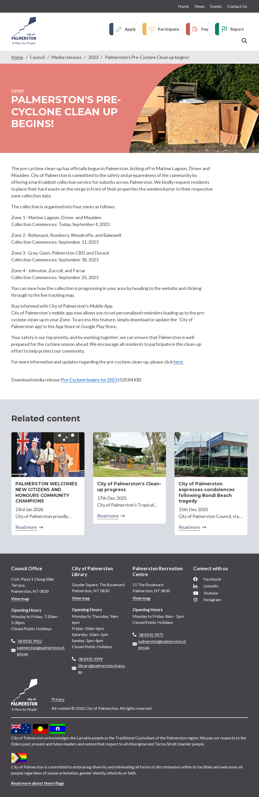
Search (244, 40)
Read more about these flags (38, 781)
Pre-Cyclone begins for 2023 (89, 379)
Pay (204, 29)
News (200, 6)
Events (216, 6)
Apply (130, 29)
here (178, 362)
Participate (168, 29)
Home (183, 6)
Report (237, 29)
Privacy (58, 697)
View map (20, 597)
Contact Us (237, 6)
